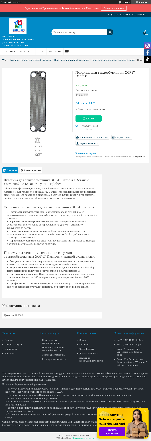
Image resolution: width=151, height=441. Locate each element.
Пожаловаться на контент (84, 438)
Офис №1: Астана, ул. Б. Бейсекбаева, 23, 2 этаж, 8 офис (129, 351)
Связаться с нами (114, 8)
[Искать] (110, 31)
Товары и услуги (13, 344)
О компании (11, 348)
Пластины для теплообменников (71, 60)
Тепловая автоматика (53, 354)
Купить (90, 118)
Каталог (24, 51)
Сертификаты (86, 348)
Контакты (55, 51)
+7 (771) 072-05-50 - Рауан (129, 344)
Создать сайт (6, 2)
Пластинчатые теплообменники (51, 341)
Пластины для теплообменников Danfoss (113, 60)
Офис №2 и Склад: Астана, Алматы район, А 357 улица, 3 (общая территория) (132, 362)
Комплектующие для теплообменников (31, 60)
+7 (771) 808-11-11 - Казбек (130, 339)
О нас (41, 51)
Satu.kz (89, 435)
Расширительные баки (54, 359)
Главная (10, 51)
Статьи (83, 339)
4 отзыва (126, 2)
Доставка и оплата (88, 353)
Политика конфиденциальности (91, 359)
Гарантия (84, 344)
